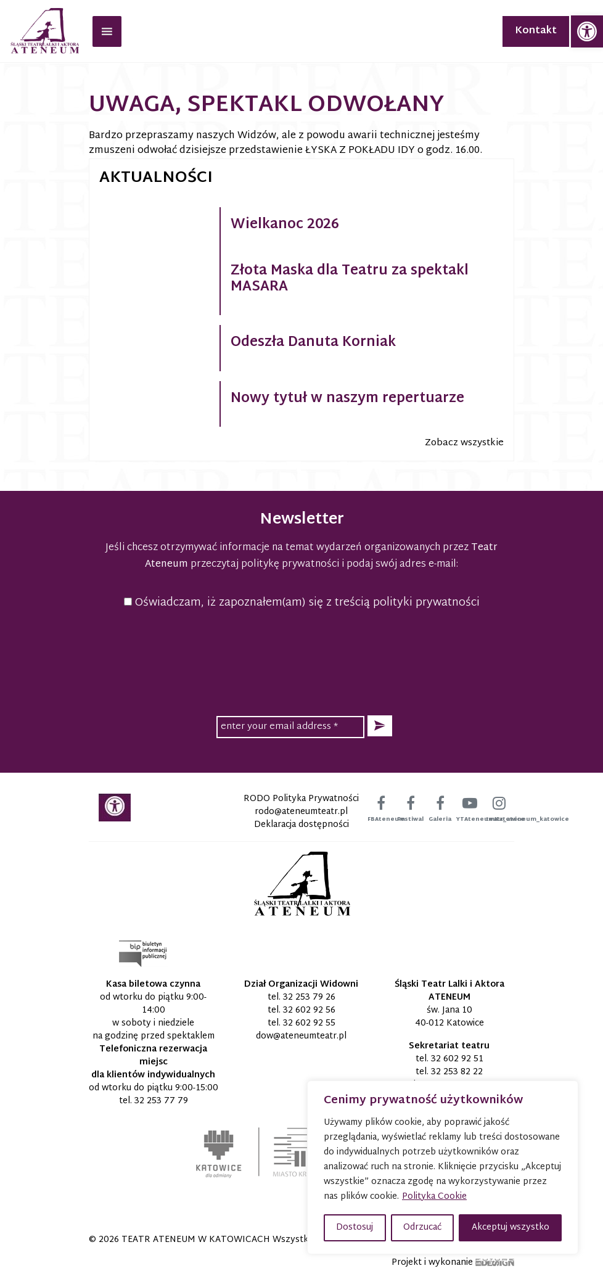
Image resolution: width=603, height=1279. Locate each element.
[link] (587, 31)
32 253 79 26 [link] (309, 997)
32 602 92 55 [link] (309, 1023)
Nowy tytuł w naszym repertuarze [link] (347, 399)
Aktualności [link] (156, 178)
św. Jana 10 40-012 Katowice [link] (449, 1017)
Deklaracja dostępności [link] (301, 825)
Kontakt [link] (536, 31)
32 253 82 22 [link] (457, 1072)
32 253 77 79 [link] (161, 1101)
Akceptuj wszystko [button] (510, 1227)
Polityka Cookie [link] (434, 1196)
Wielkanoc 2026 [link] (285, 225)
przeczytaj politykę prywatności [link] (265, 565)
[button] (379, 726)
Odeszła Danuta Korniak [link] (313, 343)
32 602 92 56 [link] (309, 1010)
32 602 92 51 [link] (457, 1059)
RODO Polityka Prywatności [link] (301, 799)
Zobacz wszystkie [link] (464, 443)
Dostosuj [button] (354, 1227)
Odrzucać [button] (422, 1227)
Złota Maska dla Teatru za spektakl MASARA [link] (350, 279)
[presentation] (301, 660)
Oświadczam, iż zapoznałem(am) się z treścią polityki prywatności (302, 602)
